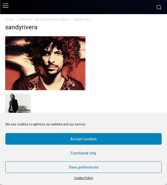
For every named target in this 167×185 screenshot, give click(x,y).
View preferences (84, 167)
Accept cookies (83, 139)
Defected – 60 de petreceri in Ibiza (44, 19)
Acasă (9, 19)
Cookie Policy (83, 178)
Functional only (83, 153)
